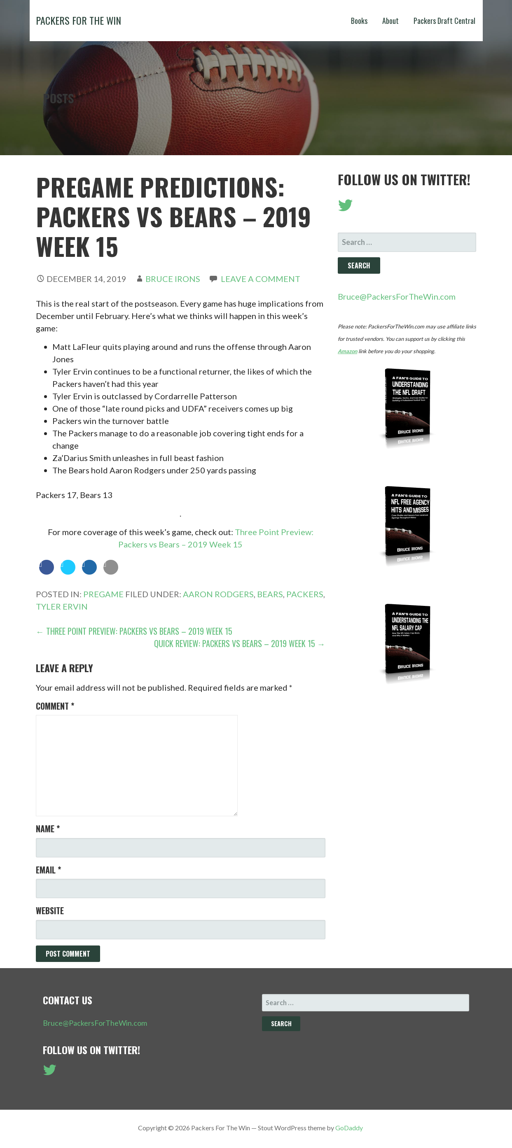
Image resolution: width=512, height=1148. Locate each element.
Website (50, 910)
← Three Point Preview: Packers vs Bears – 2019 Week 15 (134, 631)
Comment (55, 706)
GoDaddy (349, 1128)
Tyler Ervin (62, 606)
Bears (270, 594)
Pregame (103, 594)
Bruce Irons (172, 279)
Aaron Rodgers (218, 594)
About (390, 20)
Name (48, 828)
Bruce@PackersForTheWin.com (397, 296)
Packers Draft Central (444, 20)
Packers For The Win (78, 20)
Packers (304, 594)
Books (359, 20)
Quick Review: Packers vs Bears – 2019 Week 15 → (239, 643)
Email (48, 870)
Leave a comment (260, 279)
